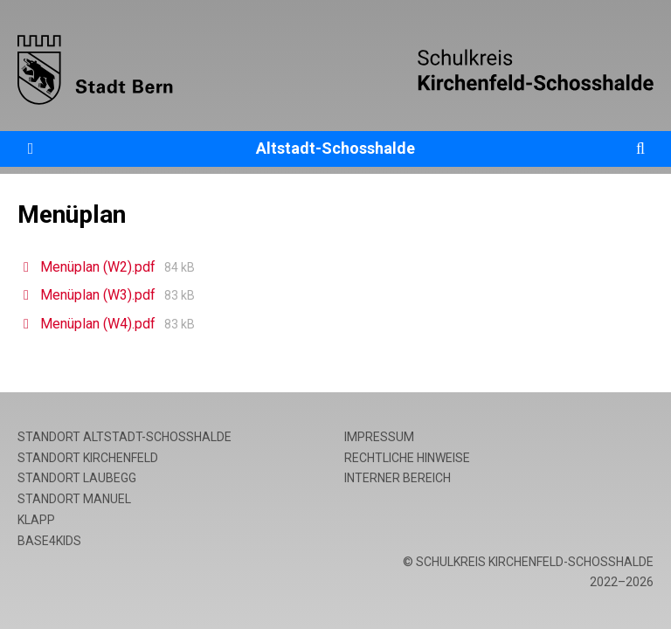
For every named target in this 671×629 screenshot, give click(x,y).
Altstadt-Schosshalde (335, 148)
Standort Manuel (74, 499)
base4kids (49, 541)
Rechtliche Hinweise (407, 458)
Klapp (36, 520)
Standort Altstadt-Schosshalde (124, 437)
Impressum (379, 437)
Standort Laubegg (76, 478)
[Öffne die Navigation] (30, 149)
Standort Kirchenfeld (87, 458)
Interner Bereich (397, 478)
